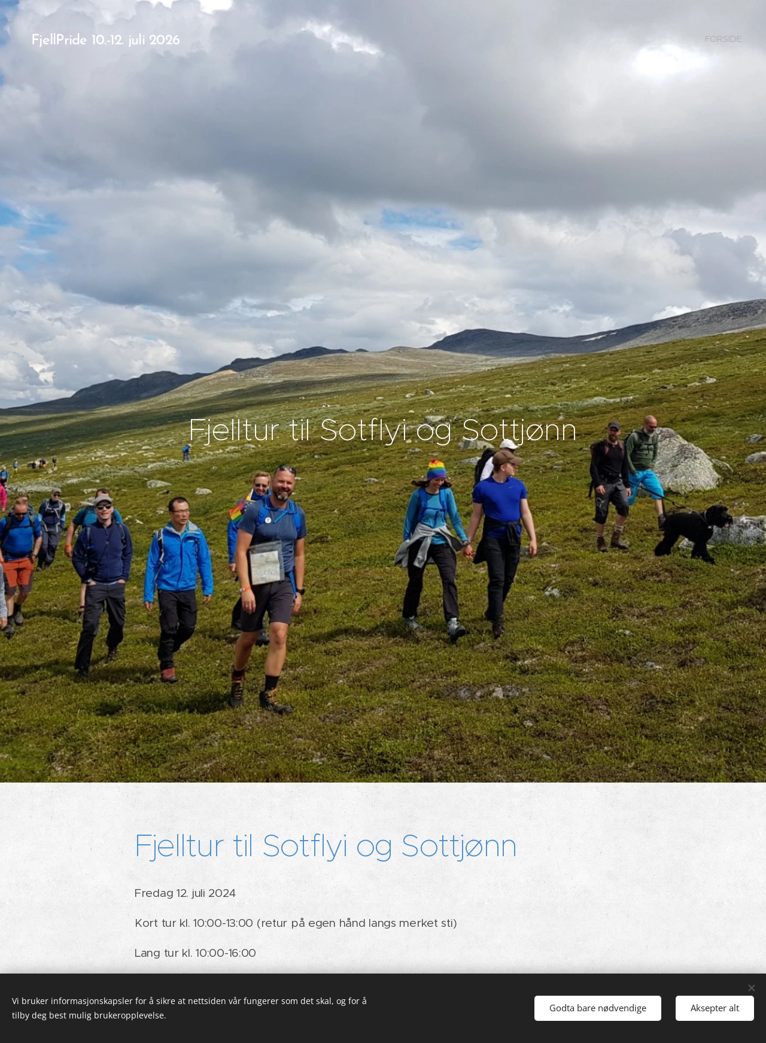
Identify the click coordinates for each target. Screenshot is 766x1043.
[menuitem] (722, 39)
